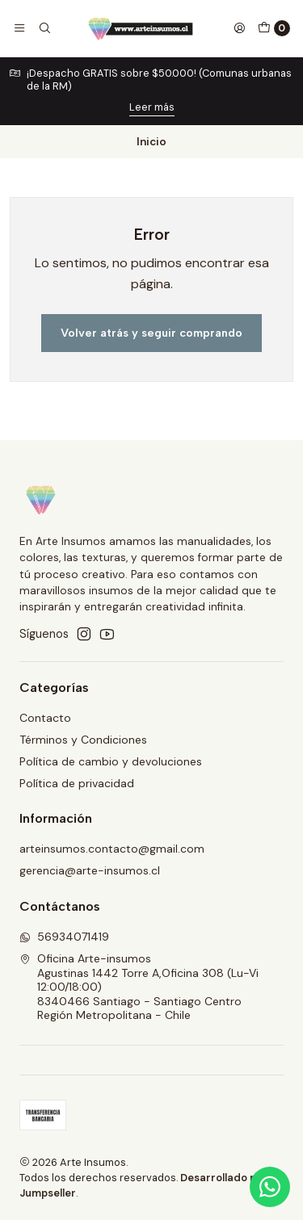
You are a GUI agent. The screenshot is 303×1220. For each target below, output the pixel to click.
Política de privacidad (76, 783)
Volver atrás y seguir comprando (151, 332)
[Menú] (19, 28)
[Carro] (274, 28)
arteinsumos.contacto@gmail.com (111, 848)
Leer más (152, 107)
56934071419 (64, 936)
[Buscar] (43, 28)
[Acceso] (239, 28)
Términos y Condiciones (83, 739)
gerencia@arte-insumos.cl (89, 870)
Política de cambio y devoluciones (110, 761)
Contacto (45, 718)
